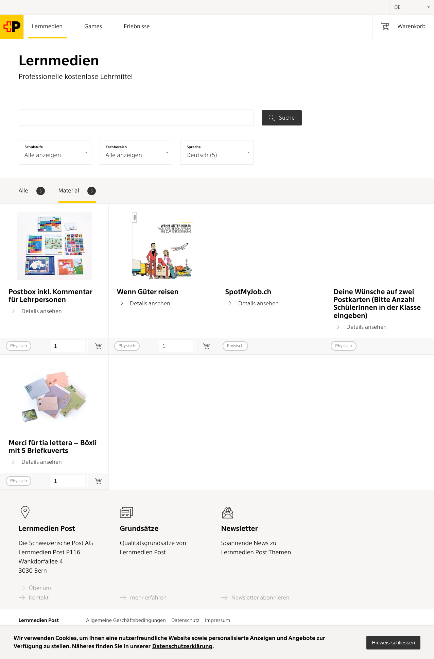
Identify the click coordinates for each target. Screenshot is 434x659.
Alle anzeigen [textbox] (42, 155)
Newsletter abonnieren (255, 597)
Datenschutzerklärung (182, 646)
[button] (393, 642)
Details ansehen (35, 311)
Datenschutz (185, 620)
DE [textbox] (397, 7)
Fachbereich (116, 147)
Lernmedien (47, 26)
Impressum (217, 620)
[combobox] (411, 7)
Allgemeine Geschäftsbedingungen (126, 620)
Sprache (194, 147)
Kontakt (34, 597)
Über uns (35, 588)
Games (93, 26)
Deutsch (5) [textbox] (201, 155)
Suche (282, 117)
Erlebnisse (137, 26)
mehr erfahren (143, 597)
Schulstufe (34, 147)
